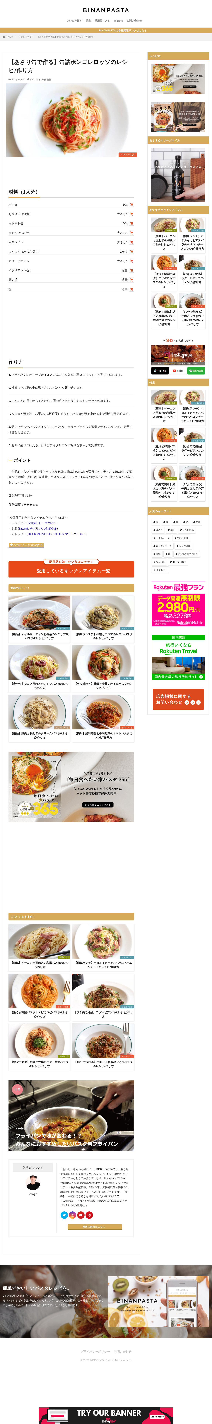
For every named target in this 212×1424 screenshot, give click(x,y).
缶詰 (49, 79)
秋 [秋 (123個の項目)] (177, 522)
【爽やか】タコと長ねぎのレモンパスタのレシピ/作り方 (39, 686)
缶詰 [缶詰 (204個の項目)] (198, 522)
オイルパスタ (63, 628)
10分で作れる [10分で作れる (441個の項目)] (179, 562)
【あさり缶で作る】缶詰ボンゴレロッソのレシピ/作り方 (65, 37)
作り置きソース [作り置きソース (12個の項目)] (164, 546)
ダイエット (35, 79)
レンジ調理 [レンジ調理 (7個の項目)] (184, 546)
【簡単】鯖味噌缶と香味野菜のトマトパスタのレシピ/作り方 (103, 735)
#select (118, 20)
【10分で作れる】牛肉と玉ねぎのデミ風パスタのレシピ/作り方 (103, 1064)
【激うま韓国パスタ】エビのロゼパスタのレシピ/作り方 (39, 1014)
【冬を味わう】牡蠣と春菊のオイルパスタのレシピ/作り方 (103, 686)
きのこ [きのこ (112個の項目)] (159, 530)
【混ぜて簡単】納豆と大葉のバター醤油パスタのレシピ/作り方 (39, 1064)
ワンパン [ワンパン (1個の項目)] (160, 562)
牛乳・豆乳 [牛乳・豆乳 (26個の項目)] (182, 538)
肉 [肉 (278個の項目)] (169, 554)
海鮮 (44, 79)
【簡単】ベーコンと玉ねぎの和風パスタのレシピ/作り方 (39, 965)
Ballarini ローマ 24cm (41, 523)
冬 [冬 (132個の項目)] (187, 522)
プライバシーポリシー (95, 1351)
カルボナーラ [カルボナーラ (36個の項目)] (162, 538)
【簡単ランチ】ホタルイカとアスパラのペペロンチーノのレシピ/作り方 (103, 965)
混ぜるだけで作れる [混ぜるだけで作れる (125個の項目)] (188, 554)
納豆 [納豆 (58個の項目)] (172, 530)
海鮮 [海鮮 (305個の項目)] (158, 554)
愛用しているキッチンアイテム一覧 (73, 567)
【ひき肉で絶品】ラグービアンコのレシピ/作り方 (103, 1014)
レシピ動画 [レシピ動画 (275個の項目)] (188, 530)
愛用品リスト (102, 20)
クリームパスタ (62, 727)
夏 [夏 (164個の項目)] (167, 522)
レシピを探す (74, 20)
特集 (88, 20)
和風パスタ (64, 957)
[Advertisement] (71, 321)
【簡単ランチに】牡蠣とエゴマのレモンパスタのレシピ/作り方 (103, 636)
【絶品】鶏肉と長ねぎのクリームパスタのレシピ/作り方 (39, 735)
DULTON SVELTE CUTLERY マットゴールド (57, 534)
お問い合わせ (134, 20)
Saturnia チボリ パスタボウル (38, 528)
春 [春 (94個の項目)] (157, 522)
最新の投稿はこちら (94, 1226)
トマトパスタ (25, 37)
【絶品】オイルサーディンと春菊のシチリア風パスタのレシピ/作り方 (39, 636)
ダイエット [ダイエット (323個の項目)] (161, 569)
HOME (9, 37)
